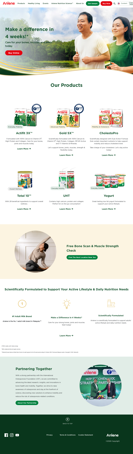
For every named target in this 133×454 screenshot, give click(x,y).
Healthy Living (34, 3)
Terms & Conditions (68, 435)
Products (21, 3)
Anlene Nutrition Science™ (62, 3)
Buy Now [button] (106, 3)
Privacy (49, 435)
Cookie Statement (85, 435)
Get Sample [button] (92, 3)
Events (45, 3)
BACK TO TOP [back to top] (67, 421)
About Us (80, 3)
